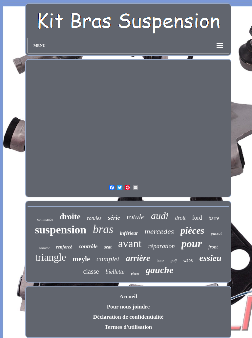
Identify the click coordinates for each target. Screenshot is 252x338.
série (114, 217)
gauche (159, 270)
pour (191, 243)
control (44, 248)
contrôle (88, 246)
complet (107, 259)
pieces (135, 273)
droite (70, 216)
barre (214, 218)
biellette (114, 271)
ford (197, 217)
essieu (211, 258)
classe (91, 271)
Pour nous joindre (128, 307)
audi (159, 215)
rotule (135, 217)
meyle (81, 259)
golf (174, 260)
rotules (94, 218)
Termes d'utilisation (128, 327)
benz (160, 260)
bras (103, 229)
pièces (192, 230)
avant (129, 243)
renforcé (64, 247)
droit (180, 218)
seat (108, 247)
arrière (138, 258)
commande (45, 219)
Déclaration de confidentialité (128, 317)
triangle (50, 257)
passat (216, 233)
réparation (161, 246)
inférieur (129, 233)
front (213, 246)
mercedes (159, 231)
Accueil (128, 296)
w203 (188, 260)
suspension (60, 230)
